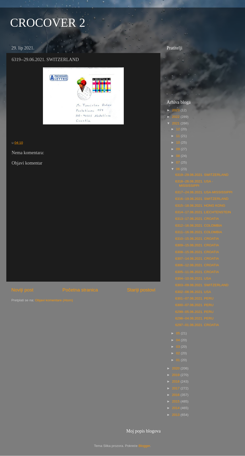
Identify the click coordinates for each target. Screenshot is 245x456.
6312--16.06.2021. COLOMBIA (198, 225)
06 (178, 169)
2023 (176, 110)
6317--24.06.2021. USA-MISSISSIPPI (204, 192)
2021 (176, 123)
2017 (176, 388)
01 (178, 360)
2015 (176, 401)
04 (178, 340)
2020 (176, 368)
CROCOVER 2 (47, 22)
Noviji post (22, 289)
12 (178, 129)
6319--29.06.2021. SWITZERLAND (202, 175)
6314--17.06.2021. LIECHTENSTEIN (203, 212)
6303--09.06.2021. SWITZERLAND (202, 285)
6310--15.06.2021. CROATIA (197, 238)
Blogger (144, 446)
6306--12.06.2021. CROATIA (197, 265)
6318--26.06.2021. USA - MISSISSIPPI (194, 183)
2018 (176, 381)
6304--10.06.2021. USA (193, 278)
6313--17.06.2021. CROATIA (197, 219)
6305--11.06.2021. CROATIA (197, 272)
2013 (176, 415)
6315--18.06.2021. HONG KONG (200, 205)
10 (178, 142)
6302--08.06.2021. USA (193, 292)
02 (178, 353)
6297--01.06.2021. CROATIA (197, 325)
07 (178, 162)
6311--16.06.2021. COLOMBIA (198, 232)
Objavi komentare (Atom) (54, 300)
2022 (176, 117)
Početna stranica (80, 289)
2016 (176, 395)
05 (178, 333)
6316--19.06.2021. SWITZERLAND (202, 199)
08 (178, 156)
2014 (176, 408)
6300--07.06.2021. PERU (194, 305)
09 (178, 149)
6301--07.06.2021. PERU (194, 298)
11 (178, 136)
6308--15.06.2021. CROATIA (197, 252)
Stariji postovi (141, 289)
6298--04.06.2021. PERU (194, 318)
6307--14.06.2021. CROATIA (197, 258)
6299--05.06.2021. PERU (194, 312)
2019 (176, 375)
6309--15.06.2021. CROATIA (197, 245)
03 (178, 346)
